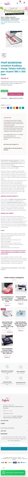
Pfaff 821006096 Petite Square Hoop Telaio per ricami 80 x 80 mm (20, 324)
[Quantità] (4, 94)
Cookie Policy (11, 428)
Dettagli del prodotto (11, 144)
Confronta (4, 98)
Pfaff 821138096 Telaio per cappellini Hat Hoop (20, 298)
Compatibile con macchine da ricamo (13, 149)
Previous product (22, 20)
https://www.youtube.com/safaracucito (10, 247)
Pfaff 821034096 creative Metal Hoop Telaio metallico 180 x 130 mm (7, 325)
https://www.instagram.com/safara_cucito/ (11, 243)
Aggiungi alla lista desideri (16, 98)
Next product (26, 20)
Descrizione (7, 117)
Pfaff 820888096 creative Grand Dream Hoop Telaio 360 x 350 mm (7, 351)
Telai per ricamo (7, 303)
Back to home (24, 20)
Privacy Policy (4, 428)
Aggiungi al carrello (15, 94)
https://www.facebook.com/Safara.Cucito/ (11, 240)
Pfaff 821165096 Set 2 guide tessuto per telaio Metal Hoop (7, 299)
